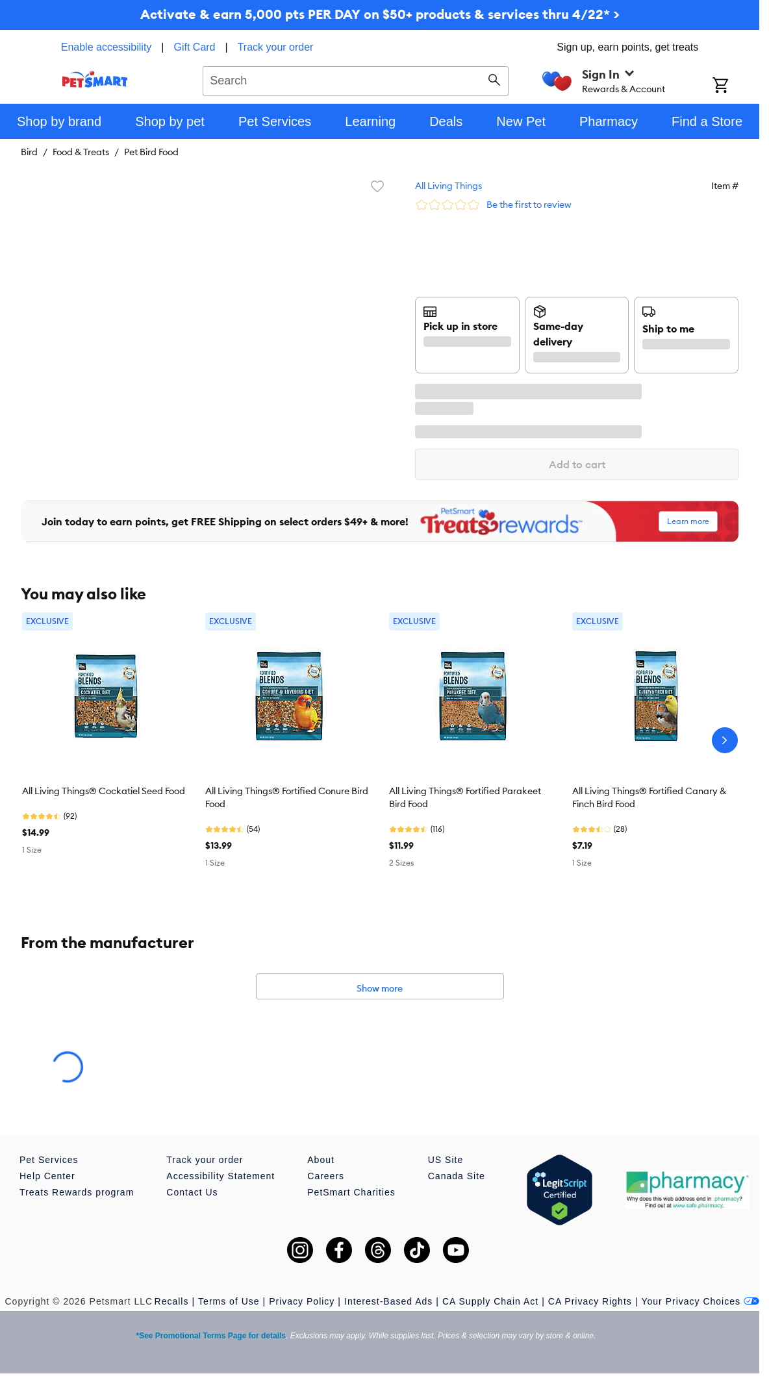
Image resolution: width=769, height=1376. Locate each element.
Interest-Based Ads (388, 1301)
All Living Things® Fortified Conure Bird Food (286, 797)
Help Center (47, 1176)
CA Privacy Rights (590, 1301)
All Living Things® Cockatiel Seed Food (103, 791)
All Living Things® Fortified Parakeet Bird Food (465, 797)
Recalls (172, 1301)
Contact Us (192, 1192)
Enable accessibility (106, 47)
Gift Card (195, 47)
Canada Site (456, 1176)
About (320, 1160)
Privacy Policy (301, 1301)
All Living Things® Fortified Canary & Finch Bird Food (649, 797)
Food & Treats (81, 152)
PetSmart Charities (351, 1192)
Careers (325, 1176)
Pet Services (49, 1160)
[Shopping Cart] (735, 86)
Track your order (276, 47)
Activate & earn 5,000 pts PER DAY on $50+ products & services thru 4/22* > (380, 14)
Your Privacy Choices (700, 1301)
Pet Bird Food (151, 152)
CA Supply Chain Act (490, 1301)
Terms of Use (228, 1301)
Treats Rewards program (76, 1192)
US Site (445, 1160)
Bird (29, 152)
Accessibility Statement (220, 1176)
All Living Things (448, 186)
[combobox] (356, 79)
